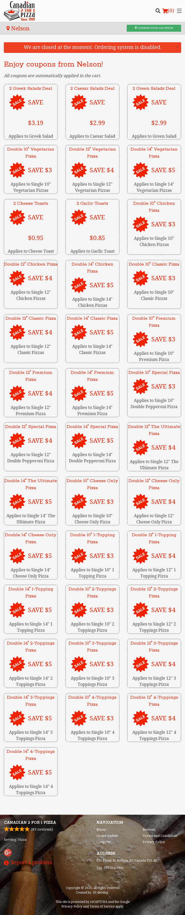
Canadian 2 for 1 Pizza (30, 822)
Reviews (149, 829)
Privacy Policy (154, 842)
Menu (101, 829)
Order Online (107, 836)
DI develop (100, 892)
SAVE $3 (40, 170)
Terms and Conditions (160, 836)
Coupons (103, 842)
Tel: (110, 868)
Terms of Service (102, 906)
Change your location (154, 28)
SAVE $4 (102, 170)
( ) (168, 11)
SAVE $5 (163, 170)
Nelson (18, 28)
